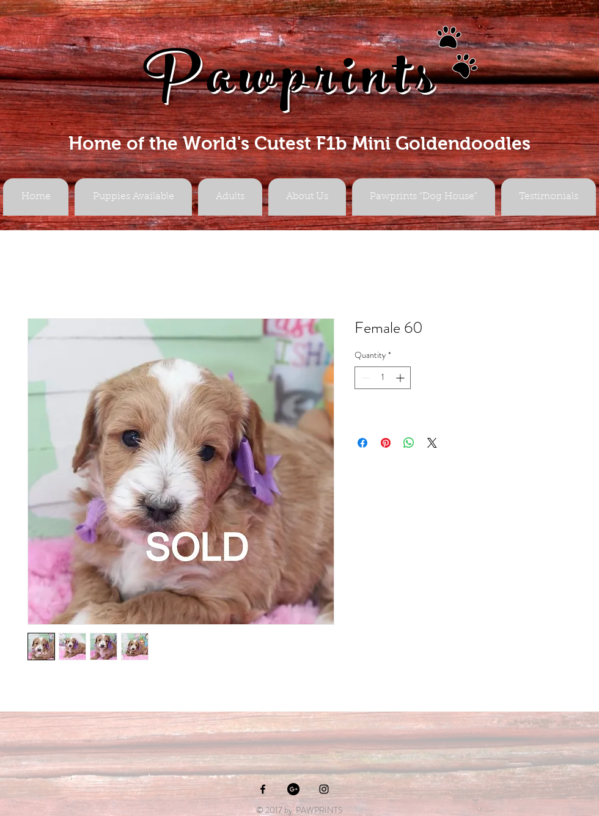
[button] (230, 197)
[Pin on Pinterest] (385, 442)
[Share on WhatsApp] (409, 442)
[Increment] (401, 377)
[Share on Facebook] (362, 442)
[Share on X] (432, 442)
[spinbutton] (383, 377)
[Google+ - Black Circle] (293, 789)
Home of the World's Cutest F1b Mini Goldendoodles (299, 143)
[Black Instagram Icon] (324, 789)
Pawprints (292, 83)
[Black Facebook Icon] (263, 789)
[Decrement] (364, 377)
